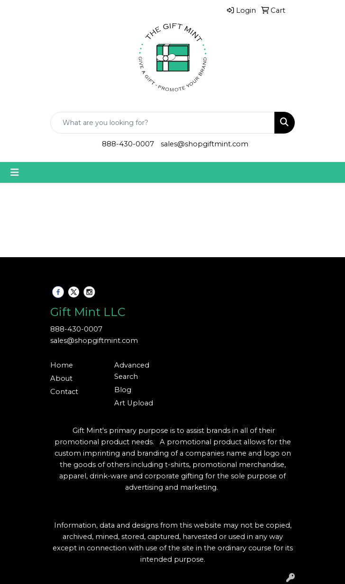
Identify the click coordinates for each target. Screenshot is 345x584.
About (61, 378)
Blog (122, 390)
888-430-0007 (128, 144)
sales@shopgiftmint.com (204, 144)
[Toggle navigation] (15, 172)
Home (61, 365)
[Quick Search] (162, 123)
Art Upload (133, 403)
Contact (64, 391)
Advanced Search (131, 371)
